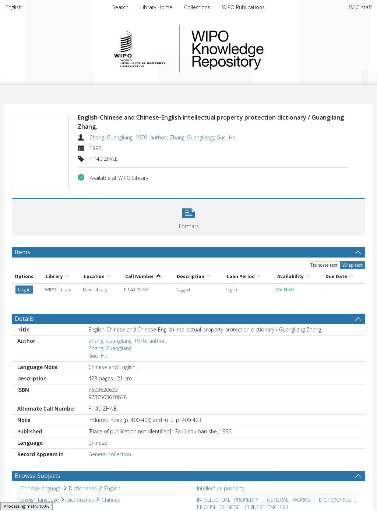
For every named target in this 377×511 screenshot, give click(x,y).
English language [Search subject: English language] (39, 499)
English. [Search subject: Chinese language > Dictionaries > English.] (112, 488)
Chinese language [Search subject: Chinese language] (40, 488)
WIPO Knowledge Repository (258, 48)
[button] (188, 216)
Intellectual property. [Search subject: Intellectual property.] (221, 488)
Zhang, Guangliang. (192, 137)
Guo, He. (226, 137)
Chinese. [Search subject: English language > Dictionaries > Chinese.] (111, 499)
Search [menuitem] (120, 7)
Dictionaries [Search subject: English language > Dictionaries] (80, 499)
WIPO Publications (243, 7)
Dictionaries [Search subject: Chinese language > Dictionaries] (83, 488)
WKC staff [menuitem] (360, 7)
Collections (197, 7)
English (14, 7)
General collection (109, 454)
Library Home (156, 7)
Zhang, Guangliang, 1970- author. (128, 137)
